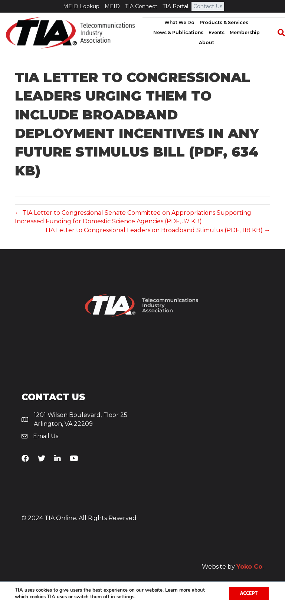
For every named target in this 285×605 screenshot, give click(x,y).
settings (125, 597)
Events (217, 32)
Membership (245, 32)
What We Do (179, 22)
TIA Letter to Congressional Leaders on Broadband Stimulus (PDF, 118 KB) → (157, 230)
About (206, 42)
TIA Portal (175, 6)
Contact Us (207, 6)
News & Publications (178, 32)
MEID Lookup (81, 6)
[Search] (277, 32)
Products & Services (224, 22)
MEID (112, 6)
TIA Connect (141, 6)
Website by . (232, 566)
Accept (249, 593)
